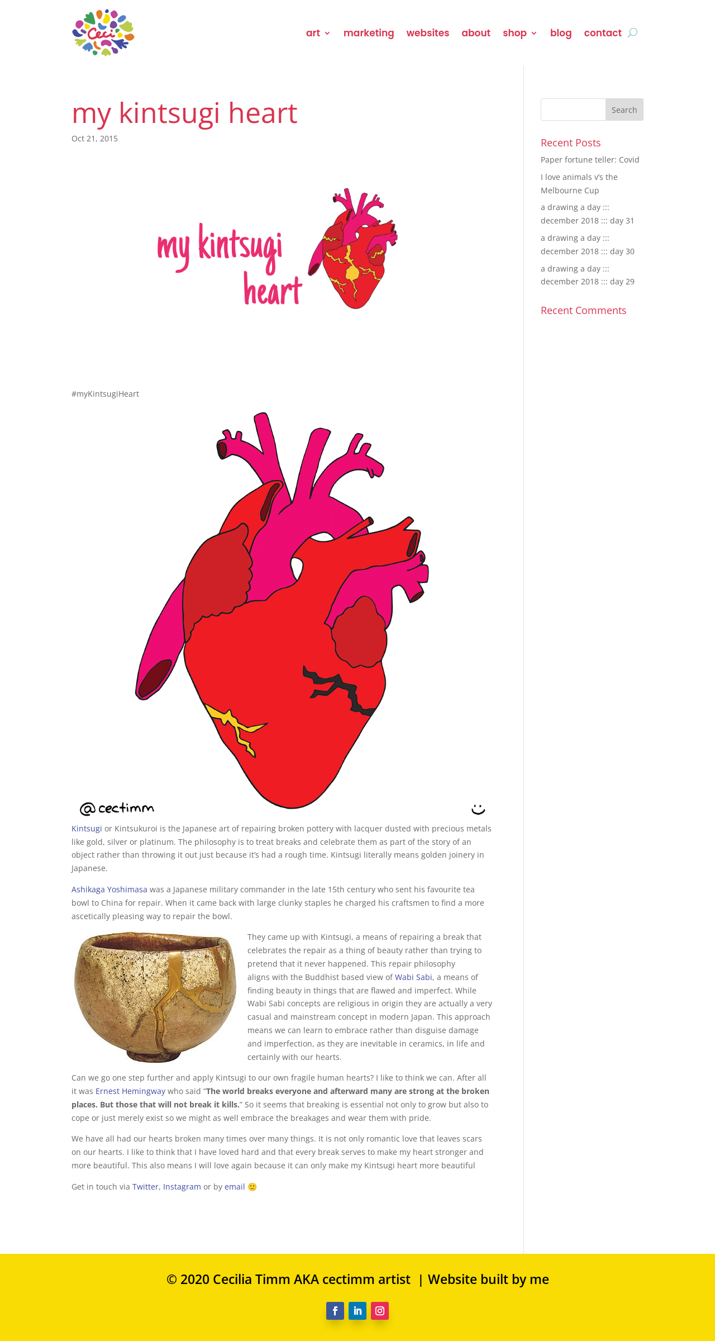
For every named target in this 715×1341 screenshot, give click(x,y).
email (235, 1186)
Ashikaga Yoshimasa (109, 889)
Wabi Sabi (413, 977)
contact (603, 33)
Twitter (145, 1186)
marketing (369, 33)
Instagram (182, 1186)
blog (561, 33)
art (313, 33)
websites (428, 33)
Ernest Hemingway (130, 1091)
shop (515, 33)
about (475, 33)
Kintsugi (87, 828)
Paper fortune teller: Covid (590, 159)
